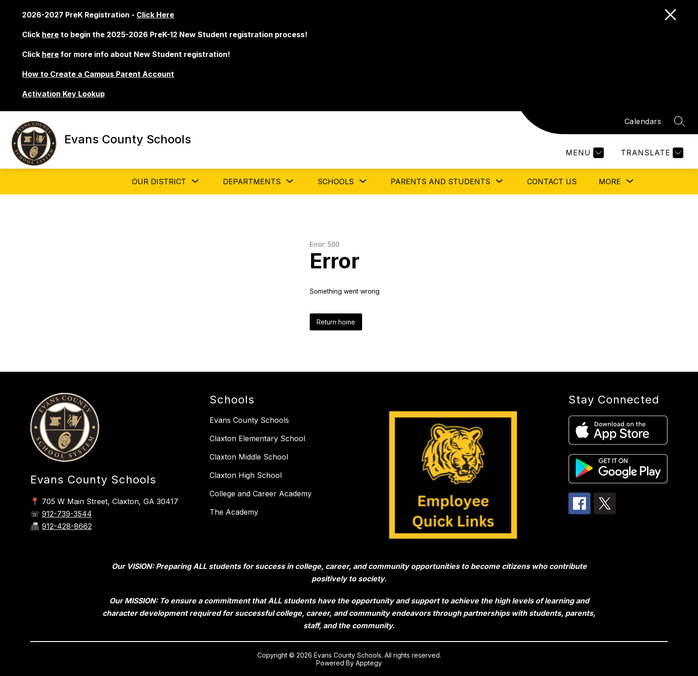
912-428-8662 (67, 526)
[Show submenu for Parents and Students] (440, 181)
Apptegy (369, 663)
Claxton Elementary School (257, 438)
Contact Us (552, 181)
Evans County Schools (249, 420)
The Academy (234, 512)
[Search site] (679, 121)
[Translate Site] (651, 153)
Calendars (643, 121)
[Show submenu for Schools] (336, 181)
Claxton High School (246, 475)
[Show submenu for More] (610, 181)
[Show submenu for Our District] (159, 181)
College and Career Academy (261, 493)
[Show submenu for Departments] (252, 181)
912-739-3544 (67, 513)
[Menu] (583, 153)
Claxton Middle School (249, 456)
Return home (336, 322)
